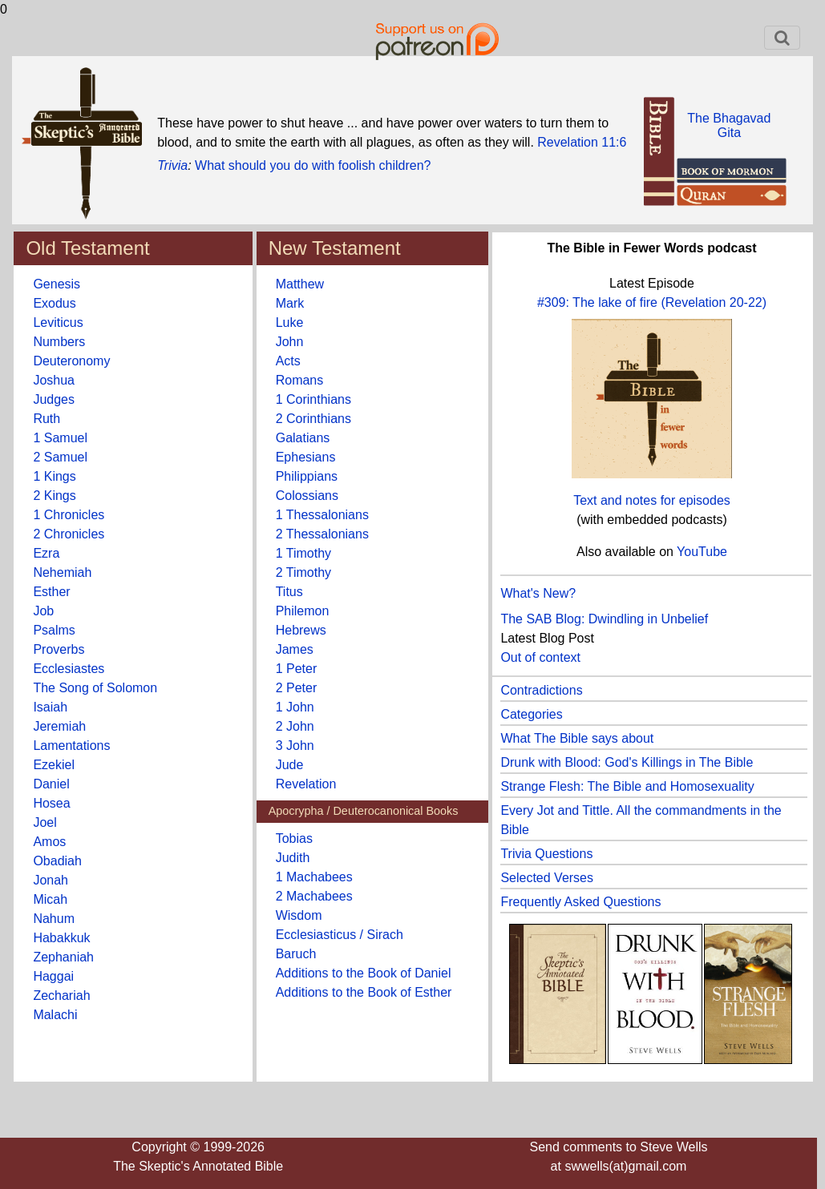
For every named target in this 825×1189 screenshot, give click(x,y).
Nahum (54, 918)
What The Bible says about (576, 738)
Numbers (59, 342)
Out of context (540, 657)
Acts (288, 361)
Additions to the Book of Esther (364, 992)
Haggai (53, 976)
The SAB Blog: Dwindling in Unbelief (604, 619)
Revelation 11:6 (581, 142)
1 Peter (296, 668)
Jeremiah (59, 726)
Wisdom (299, 915)
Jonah (50, 880)
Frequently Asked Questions (580, 902)
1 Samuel (60, 438)
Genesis (56, 284)
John (290, 342)
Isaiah (50, 707)
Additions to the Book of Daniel (363, 973)
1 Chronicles (68, 515)
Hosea (51, 803)
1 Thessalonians (322, 515)
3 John (295, 745)
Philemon (303, 611)
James (294, 649)
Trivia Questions (546, 854)
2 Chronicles (68, 534)
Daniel (51, 784)
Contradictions (541, 690)
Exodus (54, 303)
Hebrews (301, 630)
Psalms (54, 630)
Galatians (303, 438)
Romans (300, 380)
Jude (290, 765)
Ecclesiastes (68, 668)
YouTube (702, 551)
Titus (289, 592)
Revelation (306, 784)
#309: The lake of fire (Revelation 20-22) (651, 302)
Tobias (294, 838)
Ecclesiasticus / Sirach (339, 934)
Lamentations (71, 745)
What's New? (538, 593)
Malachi (55, 1015)
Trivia (172, 165)
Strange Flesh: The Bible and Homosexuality (627, 786)
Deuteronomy (71, 361)
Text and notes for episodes (651, 500)
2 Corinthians (313, 418)
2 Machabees (314, 896)
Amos (49, 841)
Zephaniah (63, 957)
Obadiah (57, 861)
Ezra (46, 553)
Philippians (307, 476)
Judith (293, 858)
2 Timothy (303, 572)
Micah (50, 899)
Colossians (307, 495)
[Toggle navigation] (782, 38)
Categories (531, 714)
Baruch (296, 954)
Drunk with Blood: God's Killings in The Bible (626, 762)
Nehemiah (62, 572)
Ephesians (306, 457)
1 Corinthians (313, 399)
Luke (290, 322)
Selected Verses (546, 878)
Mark (290, 303)
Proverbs (58, 649)
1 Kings (54, 476)
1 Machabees (314, 877)
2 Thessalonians (322, 534)
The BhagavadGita (728, 125)
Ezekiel (54, 765)
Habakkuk (61, 938)
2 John (295, 726)
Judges (54, 399)
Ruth (46, 418)
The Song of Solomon (95, 688)
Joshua (54, 380)
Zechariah (61, 995)
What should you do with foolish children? (313, 165)
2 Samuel (60, 457)
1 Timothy (303, 553)
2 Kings (54, 495)
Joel (44, 822)
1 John (295, 707)
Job (43, 611)
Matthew (300, 284)
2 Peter (296, 688)
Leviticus (58, 322)
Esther (51, 592)
